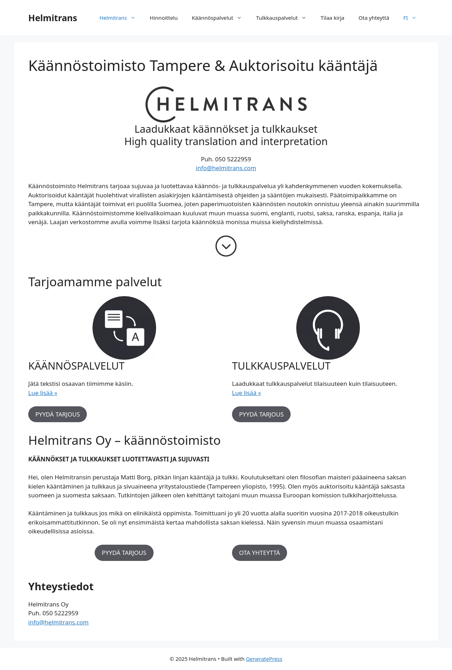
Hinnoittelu (164, 17)
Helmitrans (52, 18)
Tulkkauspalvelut (285, 17)
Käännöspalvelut (220, 17)
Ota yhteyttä (373, 17)
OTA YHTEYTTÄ (259, 553)
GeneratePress (264, 658)
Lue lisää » (42, 393)
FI (413, 17)
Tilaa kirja (332, 17)
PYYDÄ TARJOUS (57, 414)
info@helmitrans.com (226, 168)
